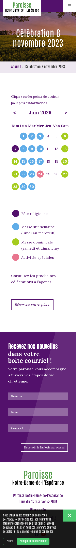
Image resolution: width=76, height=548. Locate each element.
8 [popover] (23, 149)
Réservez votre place (32, 304)
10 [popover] (40, 149)
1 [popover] (23, 136)
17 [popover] (40, 162)
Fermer (9, 541)
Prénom (16, 396)
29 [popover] (23, 187)
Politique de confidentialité (33, 541)
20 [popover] (65, 162)
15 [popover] (23, 162)
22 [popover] (23, 174)
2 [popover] (32, 136)
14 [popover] (15, 162)
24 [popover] (40, 174)
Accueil (16, 67)
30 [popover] (32, 187)
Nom (14, 412)
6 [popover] (65, 136)
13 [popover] (65, 149)
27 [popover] (65, 174)
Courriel (17, 428)
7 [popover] (15, 149)
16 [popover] (32, 162)
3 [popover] (40, 136)
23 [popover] (32, 174)
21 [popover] (15, 174)
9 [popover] (32, 149)
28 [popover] (15, 187)
